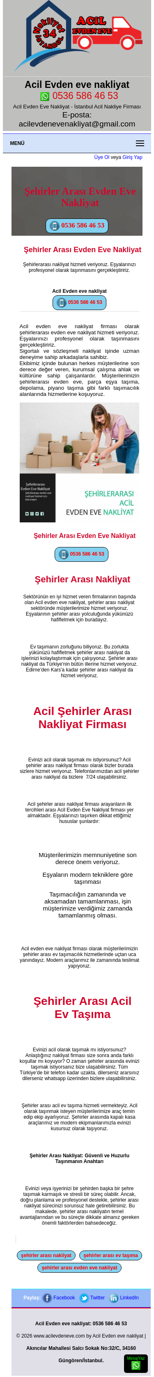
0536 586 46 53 (79, 95)
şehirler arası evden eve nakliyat (79, 1268)
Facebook (58, 1298)
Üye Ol (102, 157)
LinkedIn (124, 1298)
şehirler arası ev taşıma (110, 1255)
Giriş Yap (132, 157)
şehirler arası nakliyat (46, 1255)
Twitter (92, 1298)
